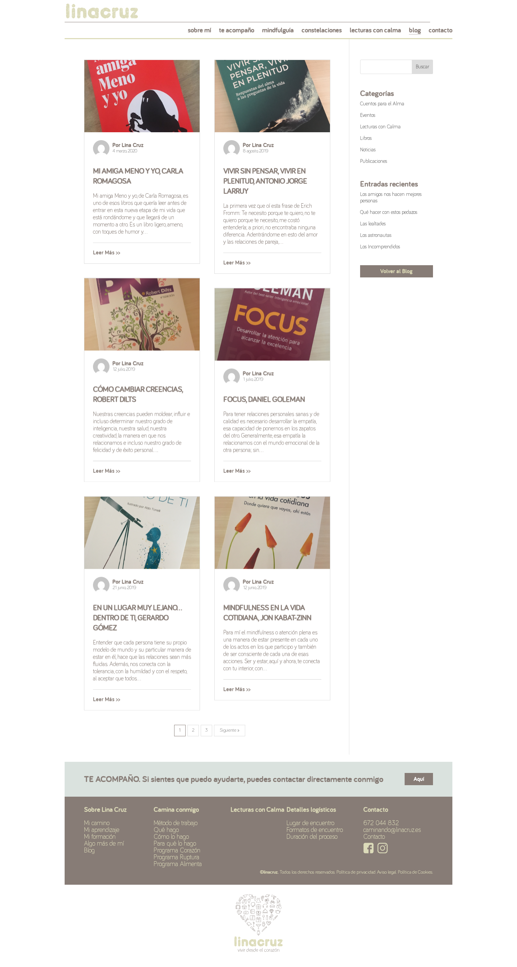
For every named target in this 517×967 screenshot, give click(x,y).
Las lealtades (373, 223)
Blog (89, 850)
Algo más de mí (104, 844)
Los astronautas (375, 235)
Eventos (367, 115)
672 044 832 (381, 823)
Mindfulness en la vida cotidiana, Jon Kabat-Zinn (267, 612)
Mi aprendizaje (101, 830)
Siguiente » (229, 730)
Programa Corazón (177, 850)
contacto (440, 31)
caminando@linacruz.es (392, 830)
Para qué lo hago (175, 844)
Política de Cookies (415, 872)
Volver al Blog (396, 271)
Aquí (419, 779)
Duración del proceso (312, 837)
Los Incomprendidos (380, 246)
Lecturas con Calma (380, 126)
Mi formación (100, 837)
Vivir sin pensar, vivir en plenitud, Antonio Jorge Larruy (265, 181)
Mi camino (97, 823)
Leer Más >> (106, 252)
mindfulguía (278, 31)
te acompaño (236, 31)
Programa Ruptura (176, 857)
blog (415, 31)
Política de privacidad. (356, 872)
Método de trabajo (175, 823)
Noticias (368, 149)
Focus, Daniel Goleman (264, 399)
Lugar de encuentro (310, 823)
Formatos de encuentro (315, 830)
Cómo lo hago (171, 837)
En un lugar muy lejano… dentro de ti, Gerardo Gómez (137, 617)
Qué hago (166, 830)
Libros (366, 138)
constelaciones (322, 31)
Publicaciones (373, 161)
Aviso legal (386, 872)
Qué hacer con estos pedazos (388, 212)
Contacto (374, 837)
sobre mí (199, 31)
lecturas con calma (375, 31)
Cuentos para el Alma (382, 103)
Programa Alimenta (178, 864)
